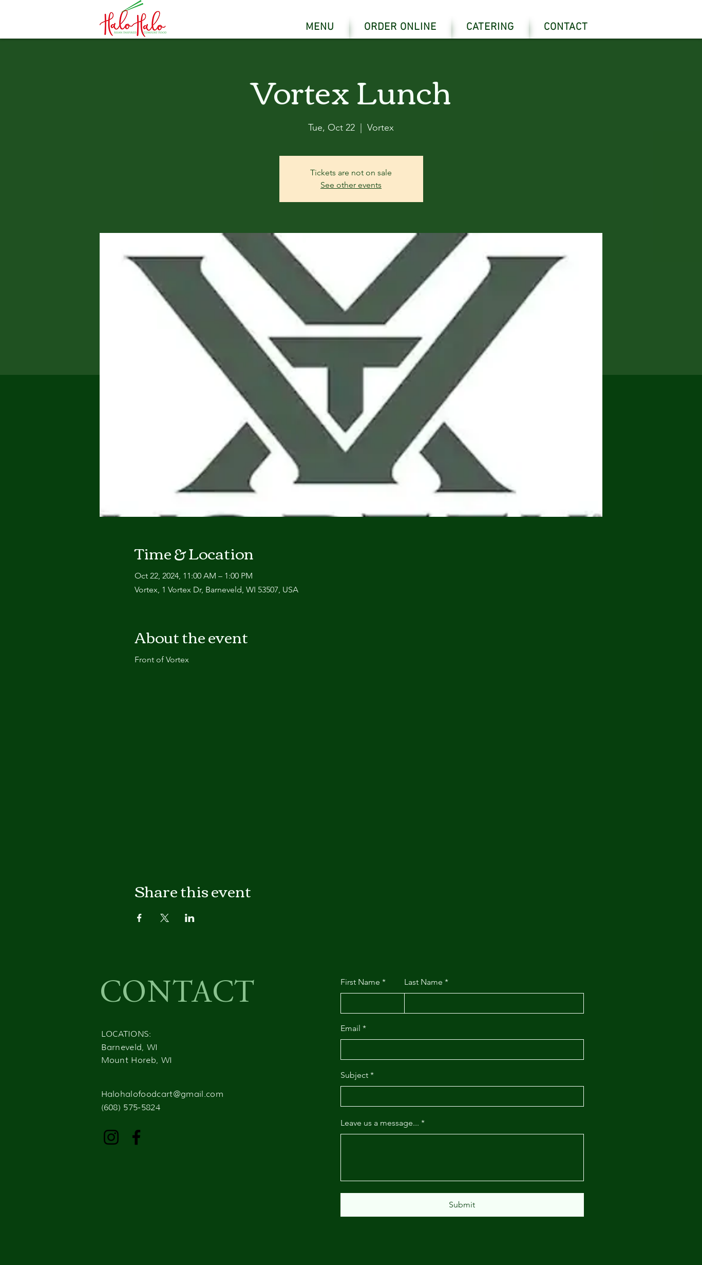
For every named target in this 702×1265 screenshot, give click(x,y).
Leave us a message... (379, 1123)
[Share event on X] (164, 918)
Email (350, 1028)
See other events (351, 185)
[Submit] (462, 1205)
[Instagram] (111, 1137)
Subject (354, 1075)
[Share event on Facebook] (139, 918)
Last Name (423, 982)
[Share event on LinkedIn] (190, 918)
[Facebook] (136, 1137)
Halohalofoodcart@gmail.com (162, 1094)
